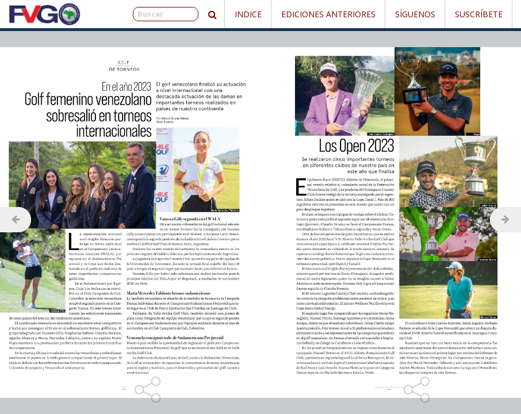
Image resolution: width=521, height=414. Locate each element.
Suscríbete (479, 14)
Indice (248, 14)
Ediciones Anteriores (328, 14)
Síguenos (415, 14)
